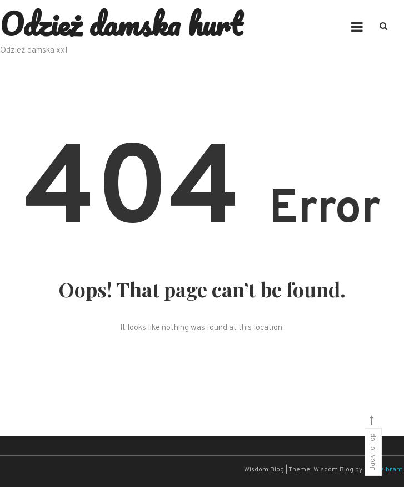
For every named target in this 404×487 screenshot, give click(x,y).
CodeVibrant (383, 469)
